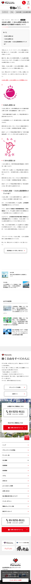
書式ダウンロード (7, 511)
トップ (4, 445)
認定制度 (23, 19)
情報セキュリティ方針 (8, 506)
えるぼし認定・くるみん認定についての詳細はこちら (14, 80)
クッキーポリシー (7, 501)
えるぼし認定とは (8, 36)
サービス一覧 (5, 455)
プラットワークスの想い (15, 387)
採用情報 (4, 470)
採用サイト (15, 394)
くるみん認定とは (8, 39)
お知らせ (4, 481)
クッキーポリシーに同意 (15, 580)
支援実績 (4, 465)
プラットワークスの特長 (8, 450)
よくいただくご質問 (7, 486)
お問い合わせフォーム (17, 427)
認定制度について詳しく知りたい (15, 250)
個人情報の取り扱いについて (10, 496)
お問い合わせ (5, 491)
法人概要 (4, 460)
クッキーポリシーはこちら (12, 576)
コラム (4, 475)
